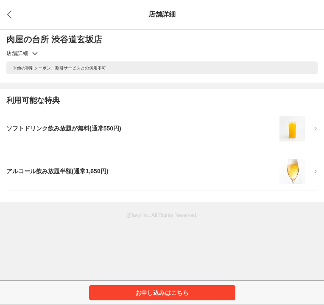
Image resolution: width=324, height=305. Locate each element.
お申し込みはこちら (162, 292)
